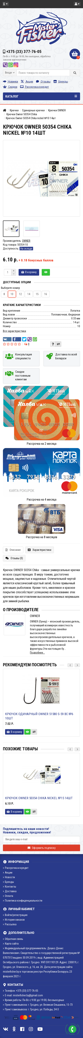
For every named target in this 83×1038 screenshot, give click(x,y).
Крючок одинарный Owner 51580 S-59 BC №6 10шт (39, 716)
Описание (13, 549)
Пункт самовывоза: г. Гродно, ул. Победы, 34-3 (31, 1009)
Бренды (60, 81)
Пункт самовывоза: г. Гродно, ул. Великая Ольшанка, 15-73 (38, 1004)
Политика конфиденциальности (22, 900)
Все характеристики (14, 331)
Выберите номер (10, 287)
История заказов (14, 919)
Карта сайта (11, 943)
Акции (27, 81)
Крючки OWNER (57, 110)
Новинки (10, 81)
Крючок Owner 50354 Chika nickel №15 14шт (39, 798)
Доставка (9, 891)
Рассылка (9, 924)
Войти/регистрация (15, 915)
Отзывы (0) (14, 558)
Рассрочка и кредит (34, 87)
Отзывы (43, 81)
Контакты (9, 886)
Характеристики (39, 549)
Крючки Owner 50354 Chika (21, 114)
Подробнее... (37, 652)
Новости (9, 877)
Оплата (8, 895)
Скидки (10, 87)
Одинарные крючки (33, 110)
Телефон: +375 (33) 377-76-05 (20, 990)
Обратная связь (13, 938)
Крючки (14, 110)
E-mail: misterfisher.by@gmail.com (23, 995)
